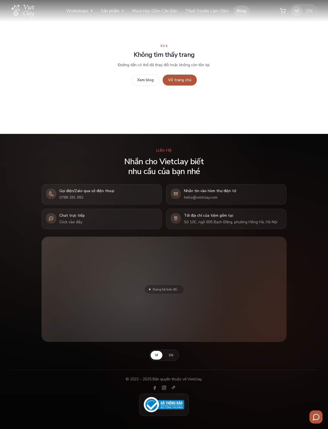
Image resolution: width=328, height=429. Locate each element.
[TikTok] (173, 387)
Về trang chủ (179, 80)
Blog (241, 11)
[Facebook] (154, 387)
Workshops (79, 11)
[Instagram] (164, 387)
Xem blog (145, 80)
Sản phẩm (112, 11)
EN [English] (309, 11)
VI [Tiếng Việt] (297, 11)
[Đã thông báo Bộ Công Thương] (164, 404)
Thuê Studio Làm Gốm (207, 11)
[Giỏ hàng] (282, 11)
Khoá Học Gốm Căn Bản (154, 11)
